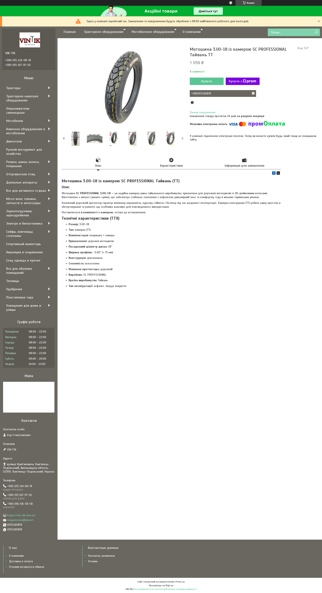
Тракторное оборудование (103, 32)
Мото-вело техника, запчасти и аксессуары (23, 201)
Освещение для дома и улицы (23, 308)
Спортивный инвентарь (23, 244)
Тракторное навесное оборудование (22, 98)
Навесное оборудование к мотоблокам (25, 131)
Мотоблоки (14, 121)
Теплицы (12, 281)
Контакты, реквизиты (101, 555)
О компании (192, 32)
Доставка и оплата (21, 561)
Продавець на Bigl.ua (161, 585)
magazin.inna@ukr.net (20, 520)
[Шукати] (316, 32)
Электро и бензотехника (24, 223)
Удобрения (14, 289)
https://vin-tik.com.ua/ (21, 515)
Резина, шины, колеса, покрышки (22, 164)
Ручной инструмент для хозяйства (24, 152)
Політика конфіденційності (181, 589)
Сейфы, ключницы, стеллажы (19, 234)
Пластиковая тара (19, 297)
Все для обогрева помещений (19, 271)
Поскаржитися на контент (149, 589)
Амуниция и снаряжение (24, 252)
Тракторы (13, 88)
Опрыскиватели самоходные (17, 111)
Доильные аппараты (21, 182)
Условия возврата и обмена (26, 567)
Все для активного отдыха (26, 191)
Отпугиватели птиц (20, 174)
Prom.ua (180, 581)
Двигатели (14, 141)
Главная (70, 32)
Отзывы (93, 561)
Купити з (242, 81)
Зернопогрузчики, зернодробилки (19, 213)
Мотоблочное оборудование (153, 32)
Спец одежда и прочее (23, 260)
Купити (206, 81)
